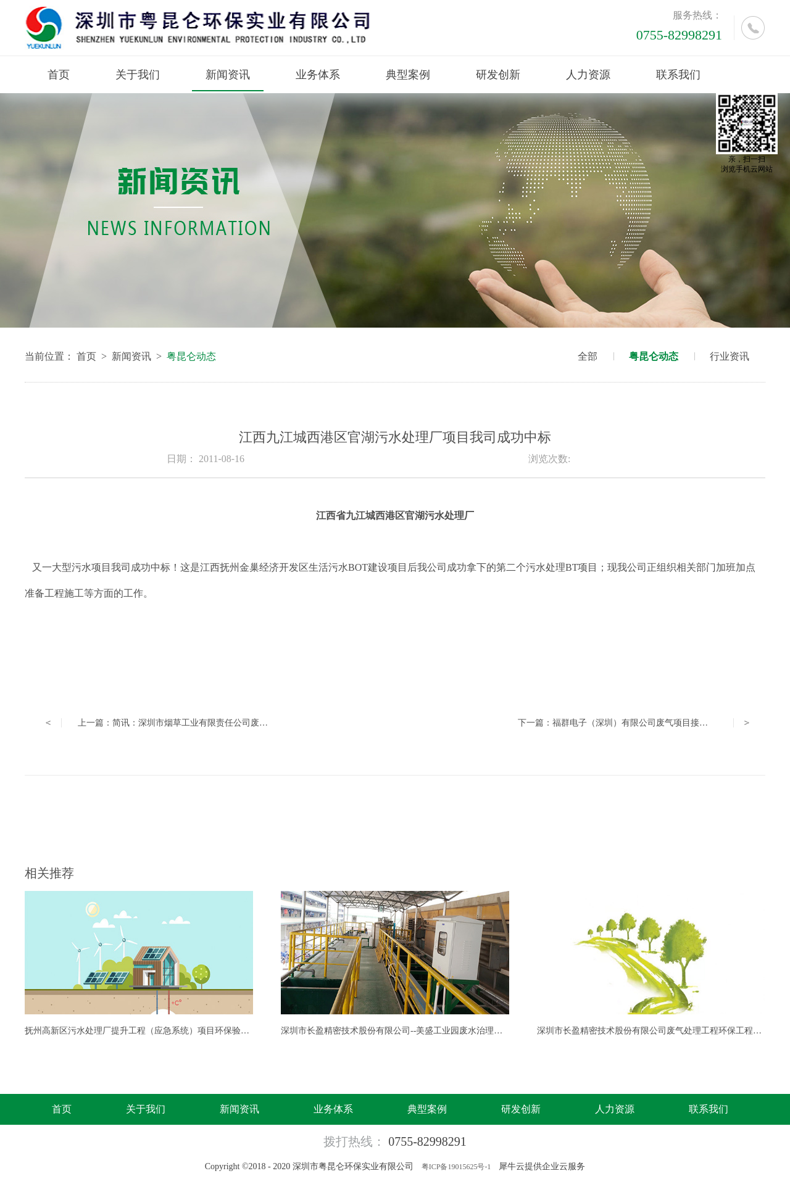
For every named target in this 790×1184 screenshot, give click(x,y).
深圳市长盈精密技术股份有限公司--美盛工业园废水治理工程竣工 (404, 1030)
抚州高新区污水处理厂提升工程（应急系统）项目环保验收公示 (146, 1030)
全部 (587, 356)
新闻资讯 (131, 356)
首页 (59, 74)
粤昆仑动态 (191, 356)
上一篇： (225, 722)
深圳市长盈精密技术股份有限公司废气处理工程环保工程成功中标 (662, 1030)
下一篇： (621, 722)
